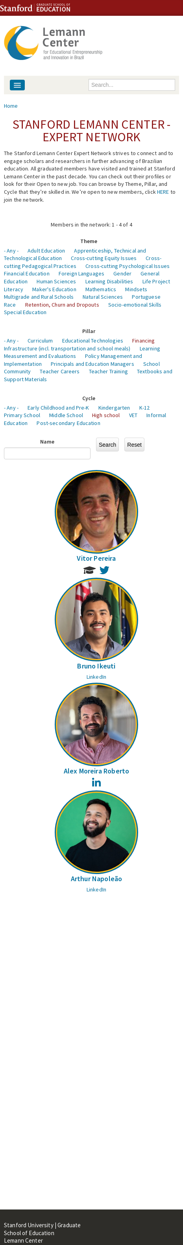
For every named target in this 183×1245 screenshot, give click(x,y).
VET (133, 415)
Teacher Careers (59, 371)
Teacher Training (108, 371)
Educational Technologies (92, 340)
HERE (163, 191)
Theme (89, 241)
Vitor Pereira (96, 558)
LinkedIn (96, 676)
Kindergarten (114, 407)
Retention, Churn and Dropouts (62, 304)
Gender (122, 273)
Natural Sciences (103, 296)
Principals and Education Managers (92, 363)
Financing (143, 340)
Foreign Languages (81, 273)
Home (11, 105)
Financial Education (27, 273)
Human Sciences (56, 281)
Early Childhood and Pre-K (58, 407)
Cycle (89, 398)
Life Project (156, 281)
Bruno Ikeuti (96, 665)
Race (10, 304)
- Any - (11, 250)
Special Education (25, 312)
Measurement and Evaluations (40, 355)
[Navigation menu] (17, 85)
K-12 (144, 407)
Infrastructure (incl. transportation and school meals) (67, 348)
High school (106, 415)
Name (47, 441)
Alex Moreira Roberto (96, 770)
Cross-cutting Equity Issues (104, 258)
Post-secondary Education (68, 423)
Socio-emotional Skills (134, 304)
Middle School (66, 415)
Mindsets (136, 289)
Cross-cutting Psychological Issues (127, 266)
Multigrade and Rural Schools (39, 296)
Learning (150, 348)
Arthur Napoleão (96, 878)
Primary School (22, 415)
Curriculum (40, 340)
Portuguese (146, 296)
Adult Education (46, 250)
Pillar (89, 331)
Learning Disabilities (109, 281)
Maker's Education (54, 289)
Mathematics (100, 289)
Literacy (13, 289)
